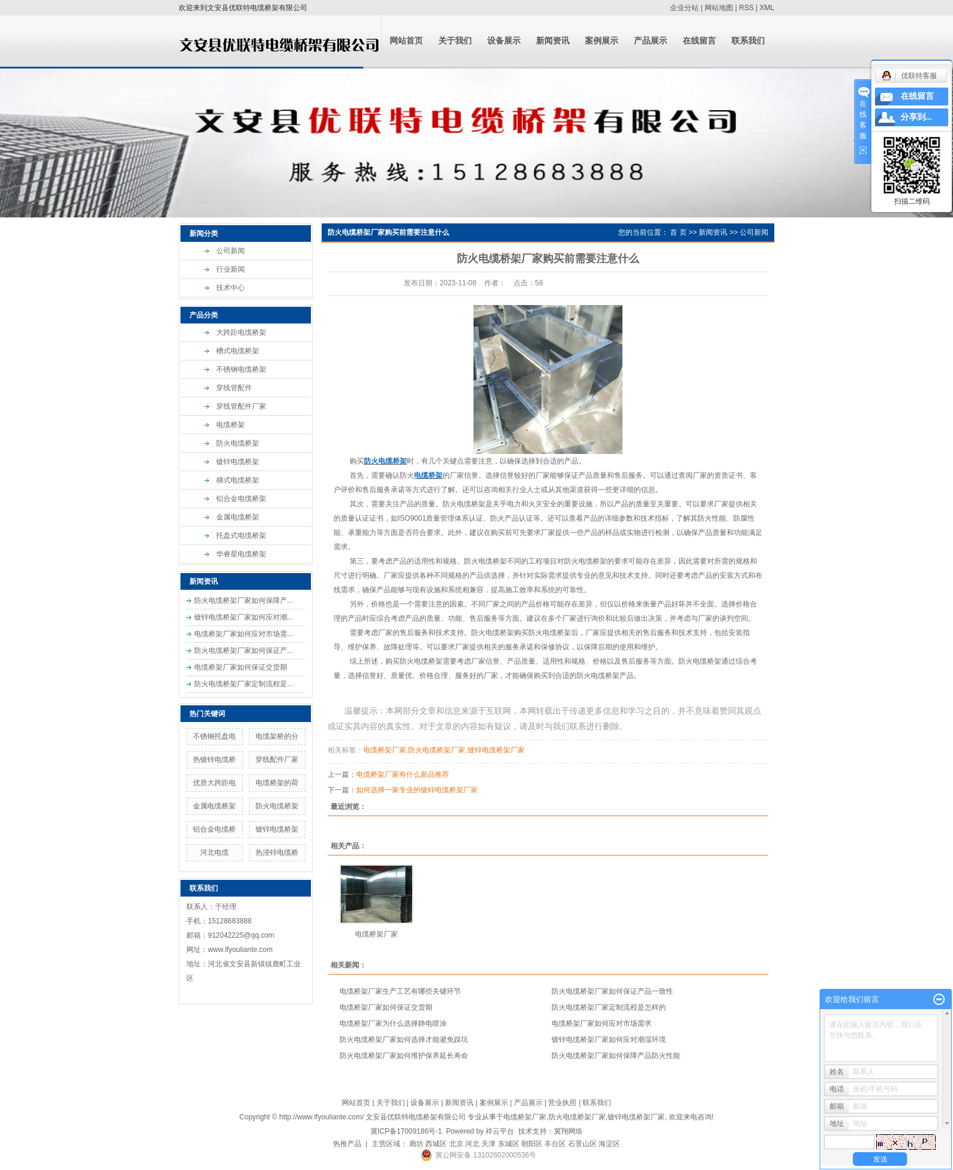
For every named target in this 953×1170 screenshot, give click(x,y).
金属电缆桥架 (237, 517)
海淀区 (609, 1144)
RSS (746, 8)
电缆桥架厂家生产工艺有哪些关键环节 (400, 991)
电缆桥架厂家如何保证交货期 (240, 667)
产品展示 (650, 40)
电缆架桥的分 (277, 736)
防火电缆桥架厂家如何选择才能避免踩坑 (404, 1039)
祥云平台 (499, 1131)
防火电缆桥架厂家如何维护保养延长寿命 (404, 1055)
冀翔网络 (568, 1131)
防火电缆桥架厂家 (436, 750)
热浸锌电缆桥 (277, 852)
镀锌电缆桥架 (237, 462)
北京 (456, 1144)
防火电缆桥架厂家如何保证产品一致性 (612, 991)
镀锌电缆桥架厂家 (496, 750)
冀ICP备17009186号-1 (406, 1131)
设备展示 (504, 40)
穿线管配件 (234, 388)
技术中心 (230, 288)
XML (766, 8)
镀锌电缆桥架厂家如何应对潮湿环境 (609, 1039)
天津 (488, 1144)
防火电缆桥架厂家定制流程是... (243, 684)
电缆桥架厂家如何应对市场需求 (602, 1023)
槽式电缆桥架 (237, 351)
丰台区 (555, 1144)
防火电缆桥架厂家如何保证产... (243, 650)
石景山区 (582, 1144)
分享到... (916, 117)
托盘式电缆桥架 (241, 535)
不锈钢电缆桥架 (241, 369)
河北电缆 (214, 852)
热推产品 (347, 1144)
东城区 (508, 1144)
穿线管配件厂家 (241, 406)
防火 (407, 475)
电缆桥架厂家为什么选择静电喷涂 (393, 1023)
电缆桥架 (230, 425)
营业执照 (562, 1103)
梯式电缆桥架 (237, 480)
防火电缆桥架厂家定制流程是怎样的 (609, 1007)
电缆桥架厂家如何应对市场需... (243, 634)
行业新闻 (230, 269)
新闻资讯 (552, 40)
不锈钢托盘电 (214, 736)
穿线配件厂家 (277, 759)
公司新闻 (230, 251)
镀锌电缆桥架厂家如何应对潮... (243, 617)
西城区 (436, 1144)
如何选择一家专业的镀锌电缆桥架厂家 (417, 790)
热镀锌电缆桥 (214, 759)
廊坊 (416, 1144)
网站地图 (719, 8)
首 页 (678, 232)
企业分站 (684, 8)
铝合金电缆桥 (214, 829)
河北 (472, 1144)
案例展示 (601, 40)
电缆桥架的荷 (277, 783)
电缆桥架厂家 (384, 750)
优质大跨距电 (214, 783)
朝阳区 (532, 1144)
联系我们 (748, 40)
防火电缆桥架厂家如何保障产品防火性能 (616, 1055)
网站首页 (406, 40)
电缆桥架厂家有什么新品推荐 (402, 774)
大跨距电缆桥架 (241, 332)
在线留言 (699, 40)
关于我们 (455, 40)
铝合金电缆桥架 (241, 498)
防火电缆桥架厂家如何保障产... (243, 600)
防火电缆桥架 (237, 443)
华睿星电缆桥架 (241, 554)
